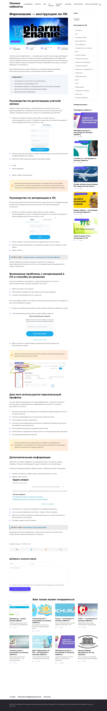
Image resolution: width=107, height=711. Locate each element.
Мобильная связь (80, 76)
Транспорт (78, 94)
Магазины (68, 4)
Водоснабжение (80, 41)
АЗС (76, 34)
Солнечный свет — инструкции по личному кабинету (41, 647)
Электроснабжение (91, 4)
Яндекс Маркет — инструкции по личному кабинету (85, 211)
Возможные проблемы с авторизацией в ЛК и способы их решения (37, 86)
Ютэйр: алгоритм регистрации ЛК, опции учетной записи (86, 185)
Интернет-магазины (81, 58)
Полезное (78, 30)
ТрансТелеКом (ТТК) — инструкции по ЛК (83, 237)
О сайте (12, 697)
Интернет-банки (80, 55)
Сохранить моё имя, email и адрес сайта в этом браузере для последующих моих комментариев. (37, 612)
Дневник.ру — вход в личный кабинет (17, 647)
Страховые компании (82, 90)
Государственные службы (83, 48)
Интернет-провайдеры (82, 62)
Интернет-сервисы (81, 66)
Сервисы (38, 4)
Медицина (78, 73)
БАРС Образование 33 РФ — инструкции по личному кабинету (41, 679)
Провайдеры (28, 4)
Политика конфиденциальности (29, 697)
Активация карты (80, 37)
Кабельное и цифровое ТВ (83, 69)
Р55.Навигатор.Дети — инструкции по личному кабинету (83, 132)
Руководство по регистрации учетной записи (30, 81)
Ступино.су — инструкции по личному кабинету (85, 159)
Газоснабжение (80, 44)
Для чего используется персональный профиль (31, 89)
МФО (77, 80)
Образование (78, 4)
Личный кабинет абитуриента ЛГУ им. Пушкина (86, 679)
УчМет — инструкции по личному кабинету (87, 647)
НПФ (77, 83)
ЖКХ (44, 4)
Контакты (47, 697)
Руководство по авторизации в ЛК (26, 84)
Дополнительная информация (25, 92)
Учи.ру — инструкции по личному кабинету (64, 647)
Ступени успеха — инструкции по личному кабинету (18, 679)
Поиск (76, 13)
